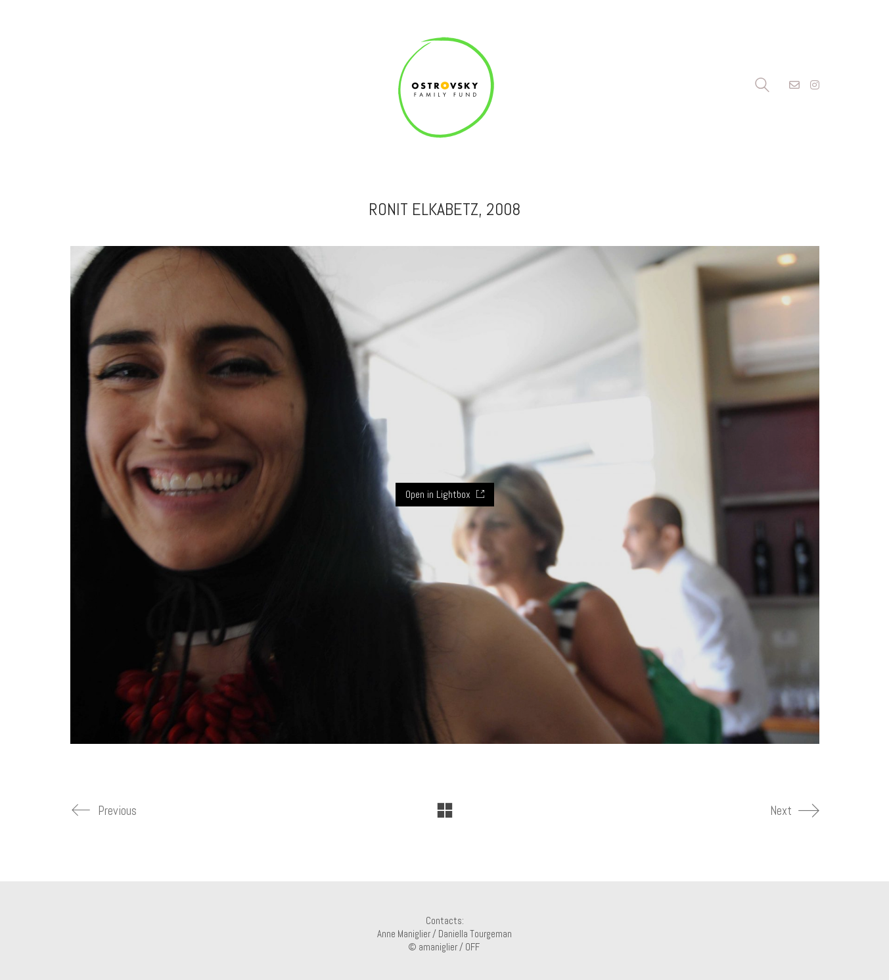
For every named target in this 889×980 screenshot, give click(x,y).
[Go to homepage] (444, 85)
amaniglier (438, 947)
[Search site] (762, 86)
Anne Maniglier (403, 933)
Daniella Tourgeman (475, 933)
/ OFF (470, 947)
